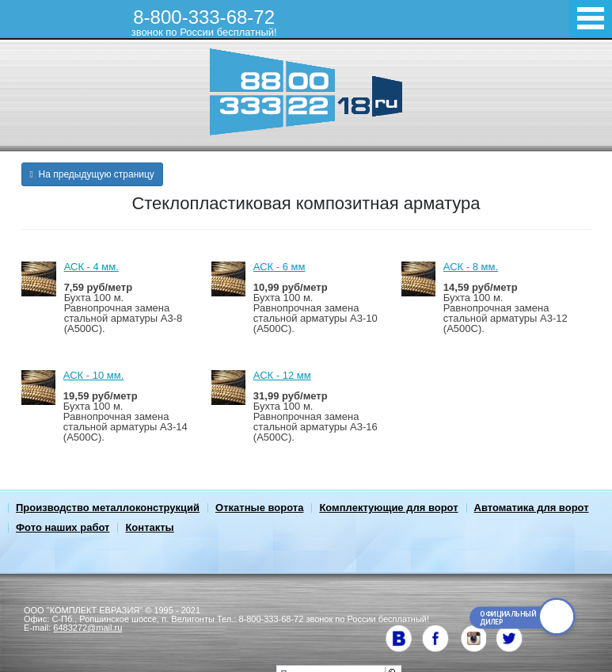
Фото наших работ (62, 527)
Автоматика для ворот (531, 508)
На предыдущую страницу (92, 174)
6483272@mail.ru (87, 627)
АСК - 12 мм (282, 375)
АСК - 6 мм (279, 267)
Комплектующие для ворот (388, 508)
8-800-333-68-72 (204, 22)
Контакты (149, 527)
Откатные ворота (259, 508)
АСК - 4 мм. (91, 267)
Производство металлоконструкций (108, 508)
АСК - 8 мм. (470, 267)
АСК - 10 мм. (93, 375)
